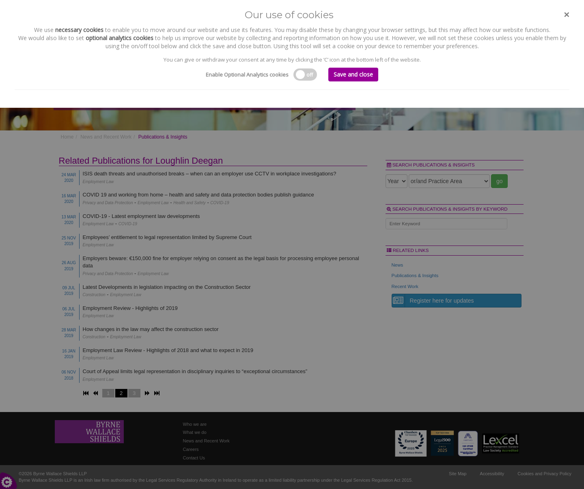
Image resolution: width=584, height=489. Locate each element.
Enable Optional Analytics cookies (247, 74)
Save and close (353, 74)
